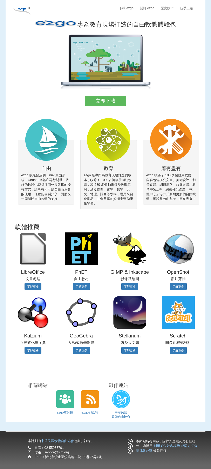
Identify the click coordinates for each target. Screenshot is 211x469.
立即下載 (105, 101)
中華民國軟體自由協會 (57, 441)
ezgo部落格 (89, 412)
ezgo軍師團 (65, 412)
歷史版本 (167, 8)
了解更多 (33, 286)
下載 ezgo (126, 8)
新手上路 (186, 8)
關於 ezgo (147, 8)
